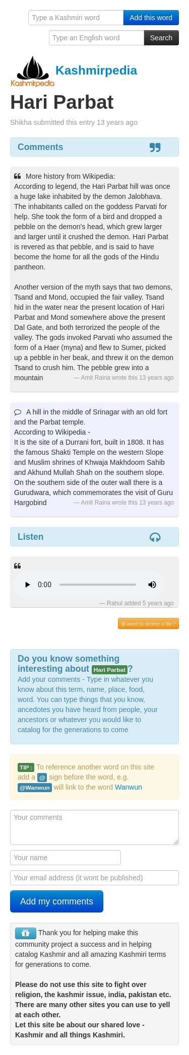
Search (161, 38)
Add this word (151, 18)
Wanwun (128, 787)
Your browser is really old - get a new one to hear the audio (89, 584)
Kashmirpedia (73, 70)
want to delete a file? (148, 623)
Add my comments (56, 901)
